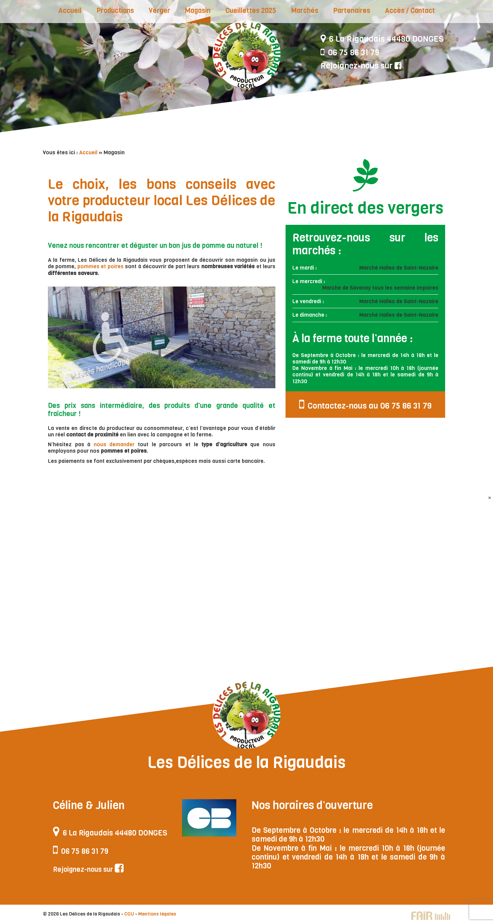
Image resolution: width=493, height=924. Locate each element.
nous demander (114, 444)
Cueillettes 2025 (250, 11)
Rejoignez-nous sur (361, 65)
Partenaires (351, 11)
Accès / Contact (410, 11)
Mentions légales (157, 914)
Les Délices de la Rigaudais (246, 54)
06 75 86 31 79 (350, 52)
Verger (159, 11)
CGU (129, 914)
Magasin (198, 11)
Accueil (69, 11)
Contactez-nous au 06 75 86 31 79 (365, 404)
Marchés (304, 11)
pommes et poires (100, 266)
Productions (115, 11)
